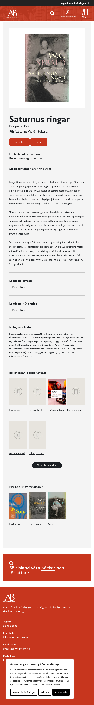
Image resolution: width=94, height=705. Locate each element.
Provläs (38, 142)
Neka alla (45, 692)
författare (19, 573)
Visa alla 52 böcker (47, 465)
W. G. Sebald (38, 131)
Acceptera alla (61, 692)
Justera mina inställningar (24, 692)
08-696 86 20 (10, 625)
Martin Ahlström (40, 168)
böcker (48, 568)
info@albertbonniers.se (15, 637)
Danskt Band (18, 287)
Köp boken (19, 142)
